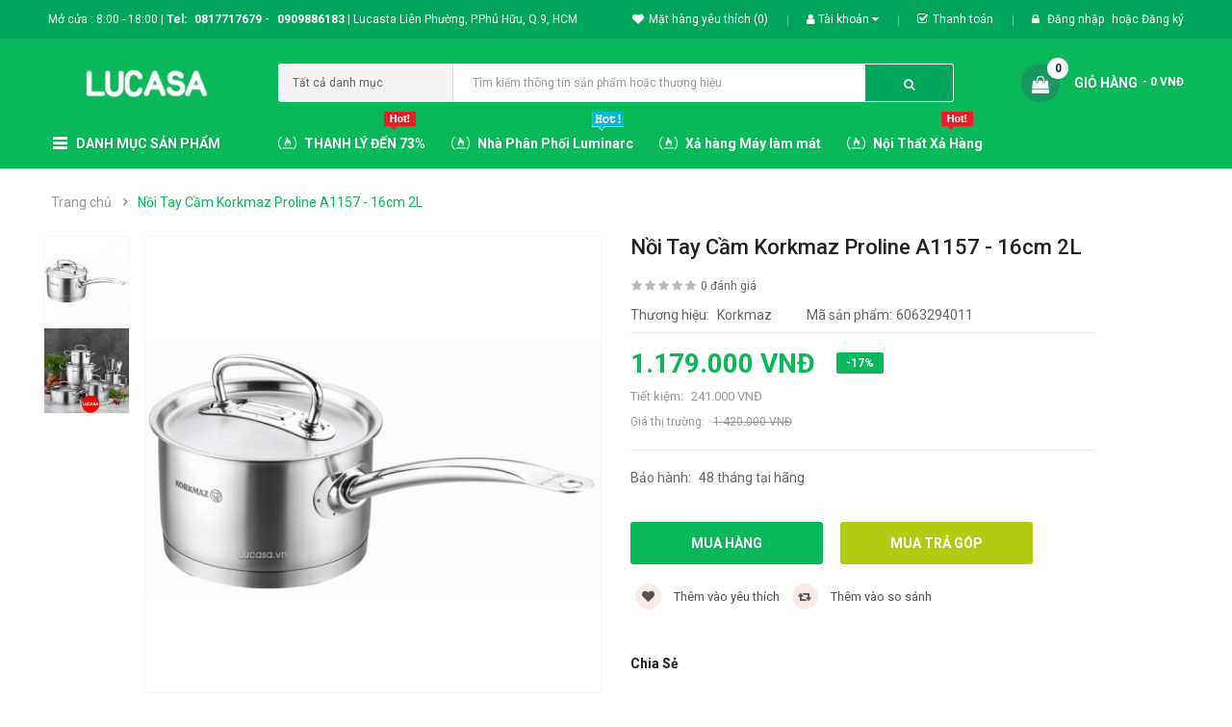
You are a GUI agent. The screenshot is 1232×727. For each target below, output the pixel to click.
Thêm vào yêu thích (707, 596)
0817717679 (228, 19)
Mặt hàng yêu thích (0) (700, 19)
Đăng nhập (1077, 19)
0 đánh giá (729, 286)
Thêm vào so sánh (862, 596)
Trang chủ (81, 202)
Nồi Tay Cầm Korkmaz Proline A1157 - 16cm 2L (280, 202)
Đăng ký (1163, 19)
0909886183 (313, 19)
